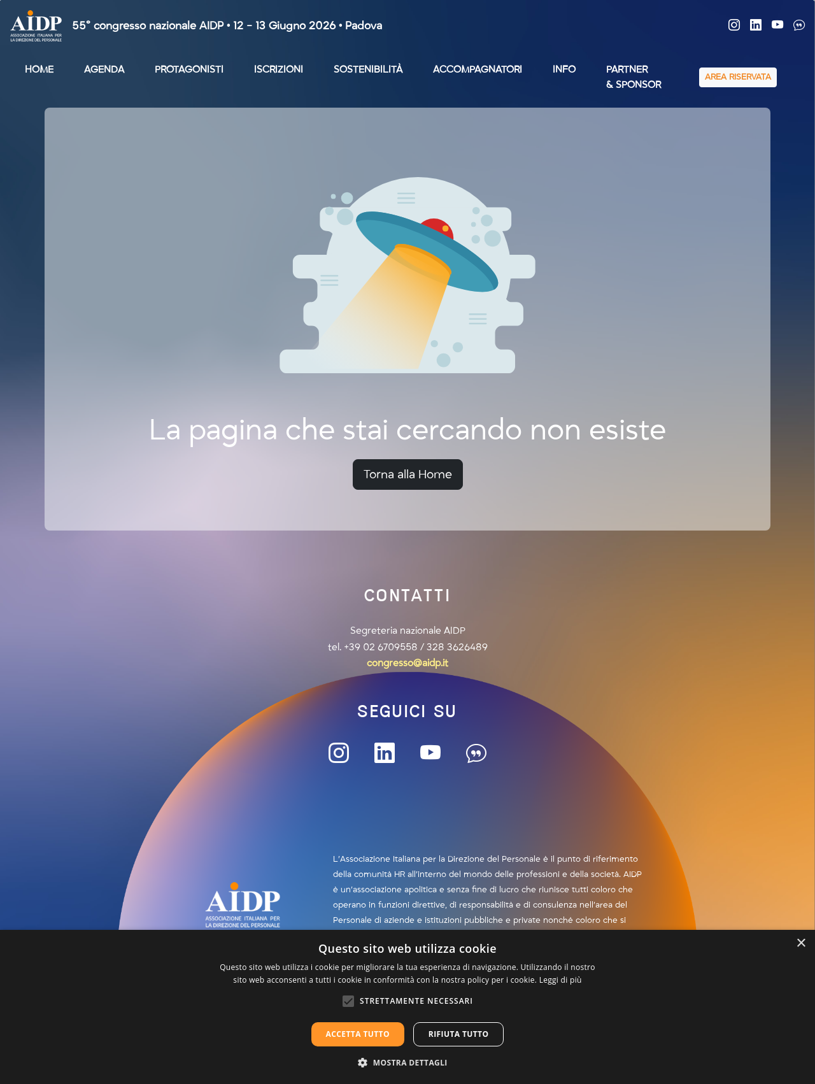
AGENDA (104, 69)
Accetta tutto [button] (358, 1034)
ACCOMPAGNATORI (477, 69)
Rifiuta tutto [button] (459, 1034)
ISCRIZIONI (278, 69)
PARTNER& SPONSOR (633, 77)
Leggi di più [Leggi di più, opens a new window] (560, 979)
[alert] (407, 1007)
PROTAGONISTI (189, 69)
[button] (407, 1062)
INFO (564, 69)
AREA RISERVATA (738, 77)
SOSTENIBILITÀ (368, 69)
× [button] (800, 943)
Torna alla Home (408, 474)
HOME (39, 69)
